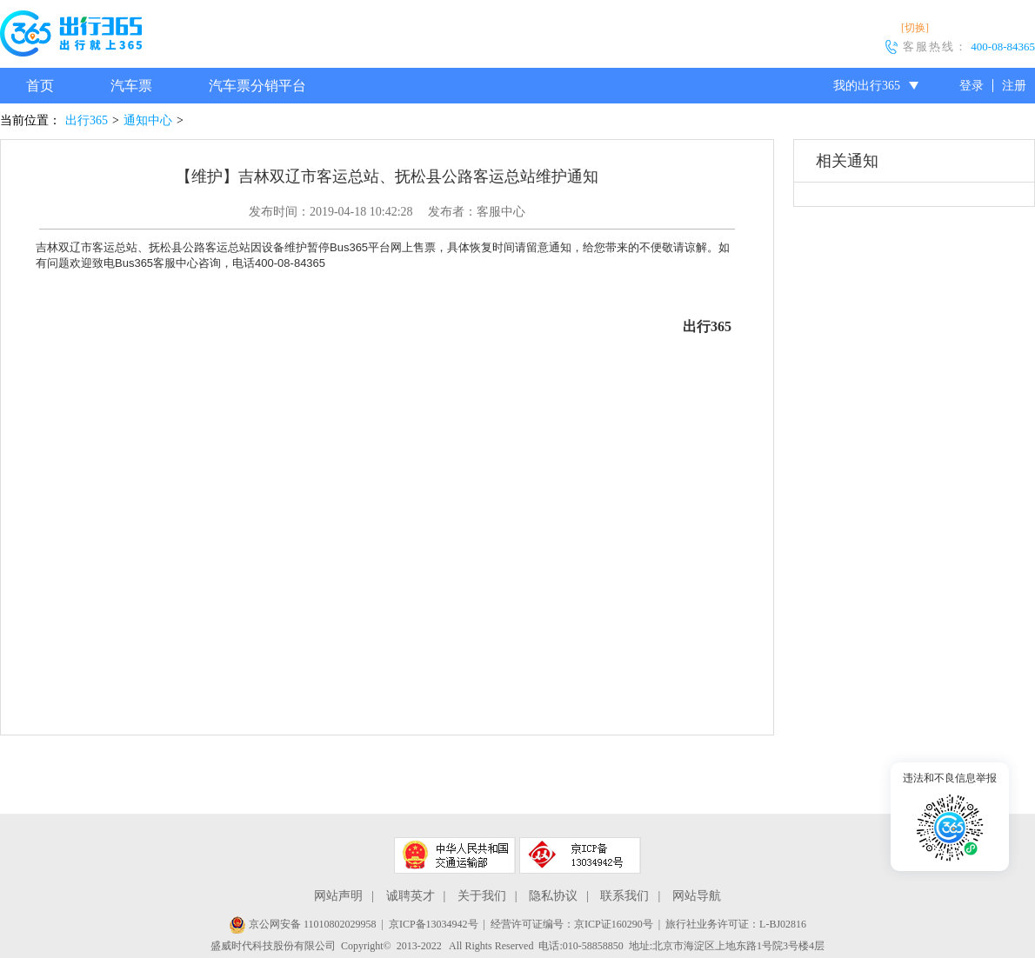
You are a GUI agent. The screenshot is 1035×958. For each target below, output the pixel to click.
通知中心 (148, 120)
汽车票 (131, 85)
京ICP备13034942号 (433, 924)
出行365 (86, 120)
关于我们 (481, 895)
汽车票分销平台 (257, 85)
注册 (1014, 85)
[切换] (915, 28)
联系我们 (624, 895)
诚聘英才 (410, 895)
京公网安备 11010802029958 (303, 924)
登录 (971, 85)
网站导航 (696, 895)
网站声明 (338, 895)
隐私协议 (553, 895)
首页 (40, 85)
